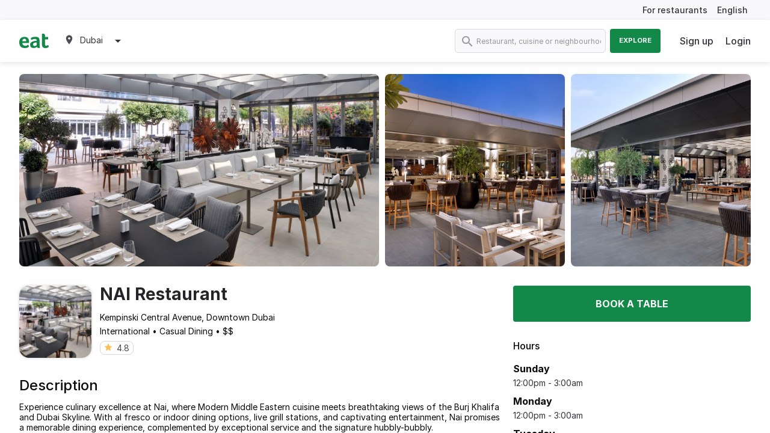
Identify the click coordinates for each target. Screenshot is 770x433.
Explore (635, 40)
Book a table (632, 304)
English (732, 10)
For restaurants (674, 10)
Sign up (696, 41)
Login (738, 41)
